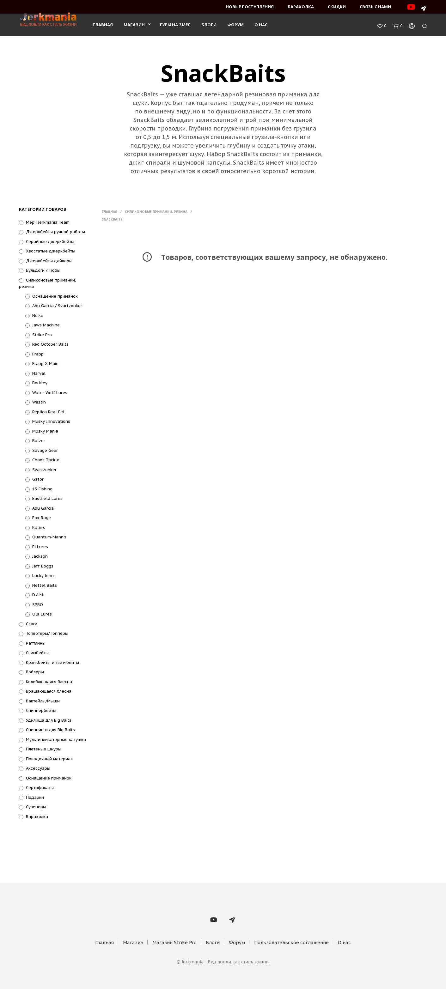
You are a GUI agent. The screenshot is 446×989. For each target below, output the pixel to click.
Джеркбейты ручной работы (55, 231)
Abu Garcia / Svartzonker (57, 305)
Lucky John (43, 575)
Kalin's (38, 527)
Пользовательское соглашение (291, 942)
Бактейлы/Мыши (43, 701)
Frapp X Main (45, 363)
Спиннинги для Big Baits (50, 729)
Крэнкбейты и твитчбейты (52, 662)
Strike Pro (42, 334)
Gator (38, 479)
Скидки (337, 6)
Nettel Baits (44, 585)
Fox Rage (41, 517)
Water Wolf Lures (49, 392)
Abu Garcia (43, 508)
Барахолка (301, 6)
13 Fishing (42, 489)
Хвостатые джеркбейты (50, 251)
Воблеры (35, 672)
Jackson (40, 556)
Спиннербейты (41, 710)
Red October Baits (50, 344)
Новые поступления (250, 6)
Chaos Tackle (45, 460)
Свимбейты (37, 652)
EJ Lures (40, 546)
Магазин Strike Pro (174, 942)
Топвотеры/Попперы (47, 633)
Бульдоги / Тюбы (43, 270)
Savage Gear (45, 450)
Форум (235, 26)
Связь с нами (375, 6)
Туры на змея (175, 26)
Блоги (209, 26)
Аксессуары (38, 768)
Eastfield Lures (47, 498)
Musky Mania (45, 431)
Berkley (39, 382)
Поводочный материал (49, 758)
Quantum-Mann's (49, 537)
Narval (39, 373)
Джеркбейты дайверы (49, 261)
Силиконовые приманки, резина (156, 211)
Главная (103, 26)
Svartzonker (44, 469)
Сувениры (36, 807)
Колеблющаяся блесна (49, 681)
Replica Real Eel (48, 412)
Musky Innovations (51, 421)
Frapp (38, 354)
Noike (37, 315)
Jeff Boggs (42, 566)
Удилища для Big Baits (48, 720)
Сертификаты (40, 787)
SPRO (37, 604)
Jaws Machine (46, 325)
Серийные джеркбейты (50, 241)
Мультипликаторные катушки (56, 739)
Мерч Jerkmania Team (48, 222)
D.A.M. (38, 595)
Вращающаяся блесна (48, 691)
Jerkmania (193, 962)
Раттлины (36, 643)
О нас (260, 26)
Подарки (35, 797)
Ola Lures (42, 614)
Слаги (31, 624)
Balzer (38, 440)
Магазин (134, 26)
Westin (39, 402)
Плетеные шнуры (43, 749)
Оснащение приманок (55, 296)
